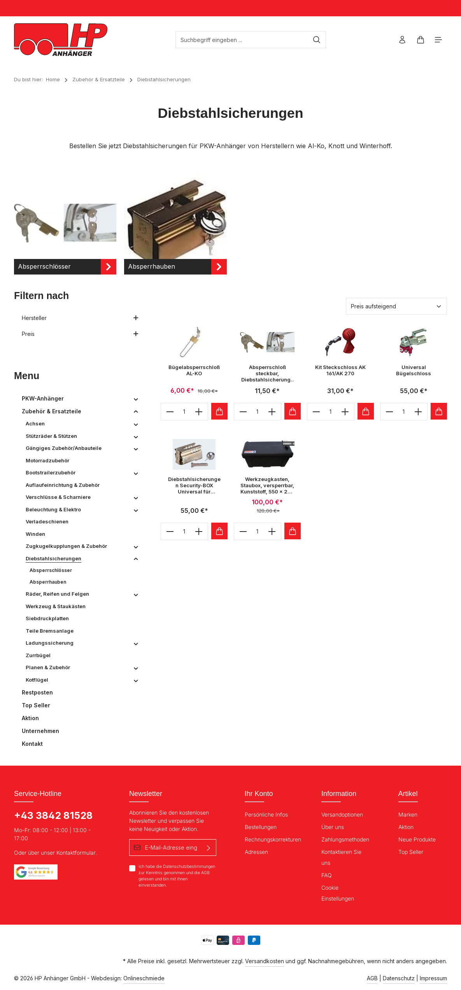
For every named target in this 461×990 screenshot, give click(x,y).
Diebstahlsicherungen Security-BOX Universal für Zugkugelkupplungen (194, 485)
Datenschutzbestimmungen (189, 866)
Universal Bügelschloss (413, 370)
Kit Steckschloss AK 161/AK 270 (340, 370)
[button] (136, 398)
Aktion (406, 827)
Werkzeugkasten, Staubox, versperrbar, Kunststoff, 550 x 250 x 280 (267, 485)
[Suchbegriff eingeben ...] (241, 39)
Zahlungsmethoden (345, 839)
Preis (80, 334)
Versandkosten (264, 961)
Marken (407, 814)
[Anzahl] (184, 411)
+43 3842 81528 (53, 815)
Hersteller (80, 318)
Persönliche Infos (266, 814)
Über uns (332, 827)
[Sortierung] (396, 306)
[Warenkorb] (420, 39)
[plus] (199, 411)
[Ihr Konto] (402, 39)
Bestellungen (261, 827)
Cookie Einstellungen (337, 893)
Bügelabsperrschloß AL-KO (194, 370)
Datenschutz (399, 978)
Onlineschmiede (144, 978)
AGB (205, 872)
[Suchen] (317, 39)
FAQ (326, 875)
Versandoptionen (342, 814)
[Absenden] (209, 847)
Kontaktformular (76, 852)
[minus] (170, 411)
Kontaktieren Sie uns (341, 857)
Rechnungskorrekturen (273, 839)
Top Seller (410, 851)
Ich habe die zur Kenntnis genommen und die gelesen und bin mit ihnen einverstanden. (176, 876)
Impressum (433, 978)
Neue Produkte (417, 839)
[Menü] (438, 39)
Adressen (256, 851)
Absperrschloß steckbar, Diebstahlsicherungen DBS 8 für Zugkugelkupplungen (267, 373)
